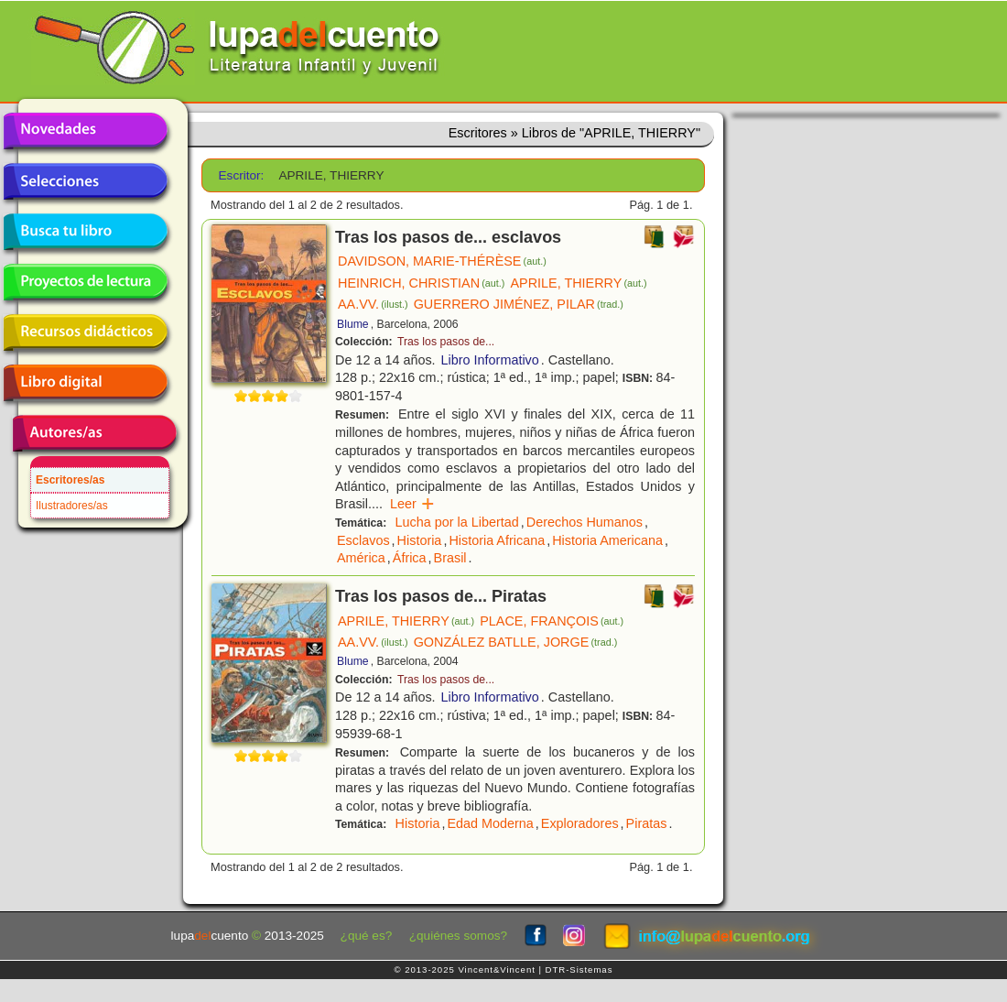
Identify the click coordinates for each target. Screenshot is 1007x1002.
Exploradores (580, 823)
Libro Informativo (490, 360)
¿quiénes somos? (458, 935)
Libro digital (85, 383)
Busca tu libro (85, 231)
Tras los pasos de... (445, 341)
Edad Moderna (490, 823)
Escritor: (242, 175)
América (361, 557)
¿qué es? (367, 935)
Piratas (646, 823)
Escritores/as (70, 480)
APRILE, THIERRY (578, 283)
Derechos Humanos (584, 522)
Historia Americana (607, 540)
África (410, 557)
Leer (412, 503)
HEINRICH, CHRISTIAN (421, 283)
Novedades (85, 131)
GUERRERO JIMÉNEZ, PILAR (518, 304)
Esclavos (363, 540)
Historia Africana (497, 540)
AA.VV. (373, 304)
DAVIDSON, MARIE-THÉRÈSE (442, 261)
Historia (419, 540)
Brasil (450, 557)
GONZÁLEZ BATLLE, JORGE (516, 642)
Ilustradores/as (72, 505)
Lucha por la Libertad (457, 522)
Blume (353, 324)
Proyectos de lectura (85, 282)
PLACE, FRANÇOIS (551, 621)
